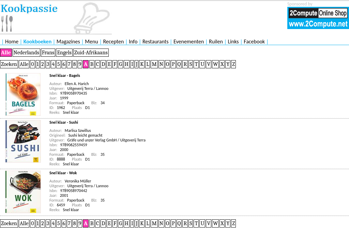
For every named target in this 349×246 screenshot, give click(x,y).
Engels (64, 53)
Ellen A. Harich (77, 83)
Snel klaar (71, 112)
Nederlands (26, 53)
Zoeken (9, 64)
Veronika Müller (78, 181)
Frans (48, 53)
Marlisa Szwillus (78, 130)
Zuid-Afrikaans (91, 53)
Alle (6, 53)
